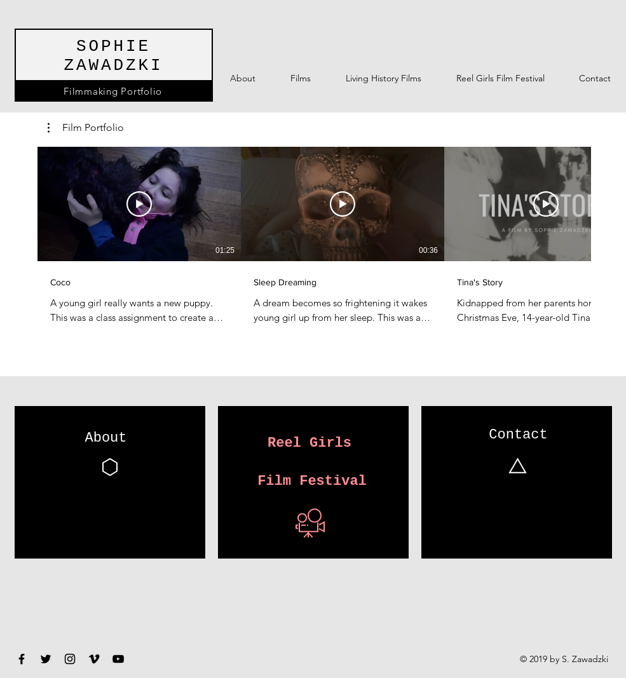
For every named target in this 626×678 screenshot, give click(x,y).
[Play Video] (139, 204)
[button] (86, 127)
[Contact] (518, 436)
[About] (106, 439)
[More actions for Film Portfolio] (86, 127)
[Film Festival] (312, 482)
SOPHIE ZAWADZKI (113, 56)
